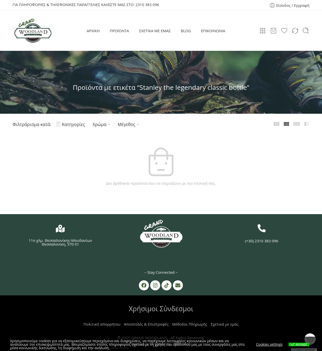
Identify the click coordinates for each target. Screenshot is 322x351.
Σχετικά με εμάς (224, 324)
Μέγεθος (129, 124)
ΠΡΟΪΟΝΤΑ (119, 30)
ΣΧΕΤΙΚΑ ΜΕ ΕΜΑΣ (155, 30)
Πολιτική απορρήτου (102, 324)
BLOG (186, 30)
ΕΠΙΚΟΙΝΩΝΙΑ (213, 30)
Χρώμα (102, 124)
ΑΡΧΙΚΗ (93, 30)
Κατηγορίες (70, 124)
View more (119, 347)
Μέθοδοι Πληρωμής (189, 324)
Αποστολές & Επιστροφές (146, 324)
